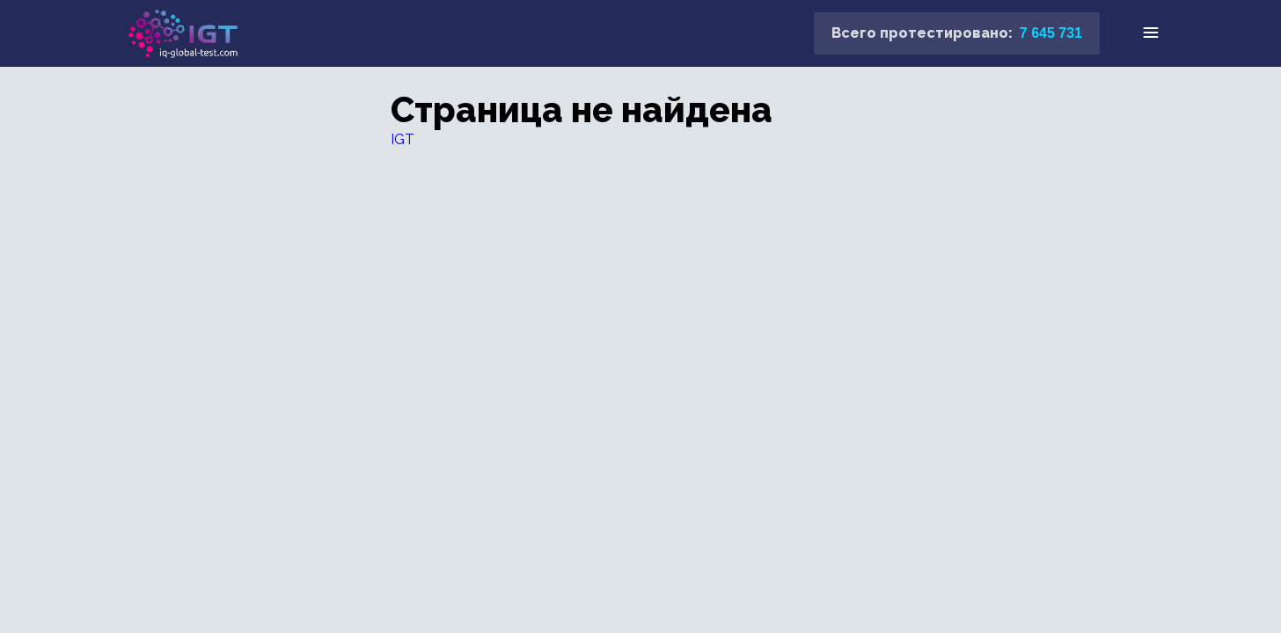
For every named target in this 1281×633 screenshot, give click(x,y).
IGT (402, 139)
